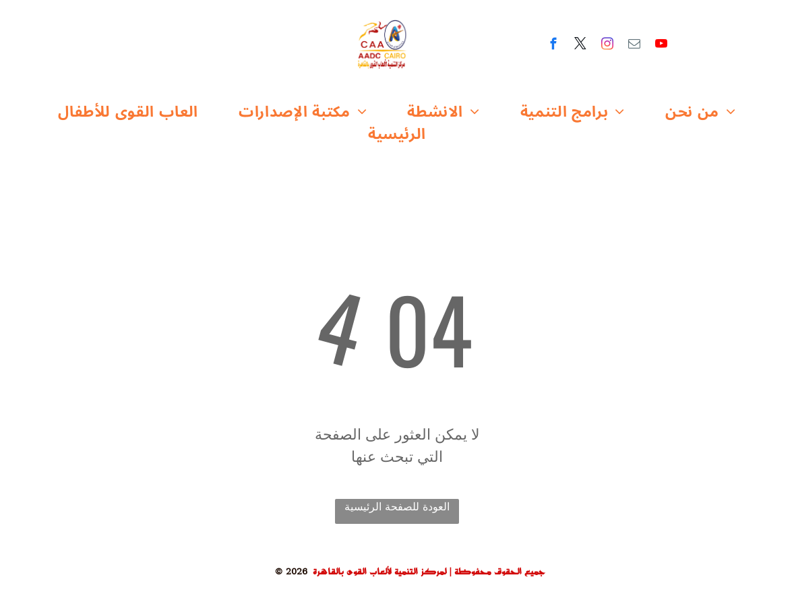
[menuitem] (128, 112)
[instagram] (608, 46)
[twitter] (581, 46)
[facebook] (554, 46)
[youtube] (661, 46)
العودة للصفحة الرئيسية (397, 507)
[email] (634, 46)
